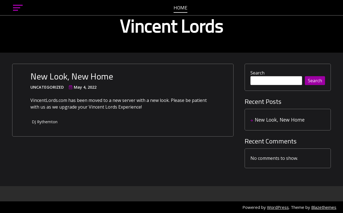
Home (180, 8)
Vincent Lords (171, 26)
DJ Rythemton (44, 121)
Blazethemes (323, 207)
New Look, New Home (71, 76)
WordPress (278, 207)
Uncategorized (47, 87)
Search (257, 73)
